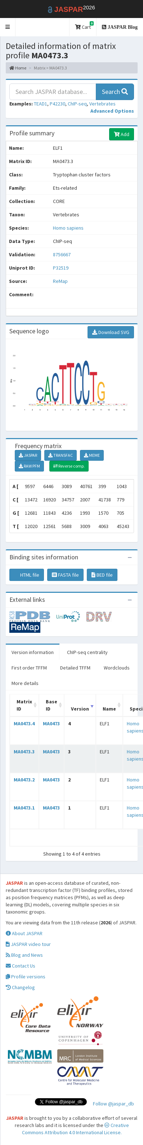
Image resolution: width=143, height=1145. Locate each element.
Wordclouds (117, 667)
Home (17, 68)
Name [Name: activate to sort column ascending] (109, 709)
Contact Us (20, 966)
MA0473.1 (24, 807)
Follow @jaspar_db (113, 1103)
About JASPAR (24, 933)
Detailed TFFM (75, 667)
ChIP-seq (77, 103)
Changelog (20, 987)
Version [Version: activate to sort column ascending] (80, 709)
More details (25, 683)
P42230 (57, 103)
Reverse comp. (69, 466)
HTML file (26, 575)
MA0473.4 (24, 723)
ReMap (60, 281)
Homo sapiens (68, 228)
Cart (84, 25)
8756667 (62, 254)
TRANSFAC (60, 455)
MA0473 (51, 723)
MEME (92, 455)
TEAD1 (40, 103)
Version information (33, 652)
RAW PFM (29, 466)
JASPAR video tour (28, 944)
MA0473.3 (24, 751)
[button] (7, 27)
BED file (102, 575)
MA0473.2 (24, 779)
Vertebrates (102, 103)
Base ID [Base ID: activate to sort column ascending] (51, 705)
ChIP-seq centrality (87, 652)
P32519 (61, 268)
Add (121, 134)
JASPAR (28, 455)
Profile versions (25, 976)
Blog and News (24, 955)
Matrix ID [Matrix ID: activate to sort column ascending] (24, 705)
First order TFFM (29, 667)
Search (115, 91)
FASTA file (65, 575)
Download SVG (110, 332)
